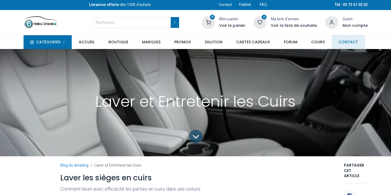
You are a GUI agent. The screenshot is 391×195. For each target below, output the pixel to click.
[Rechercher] (175, 22)
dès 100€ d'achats (120, 4)
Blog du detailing (74, 165)
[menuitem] (86, 42)
